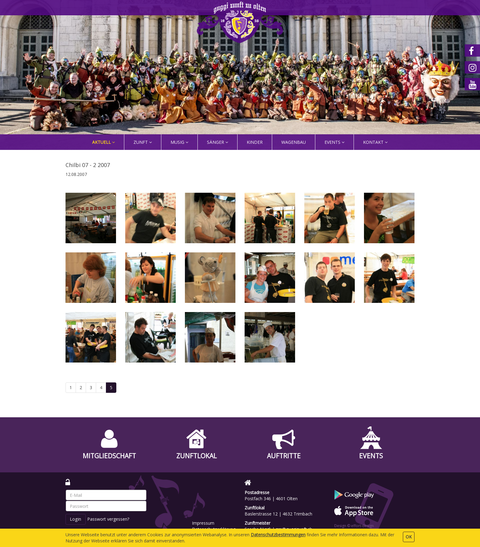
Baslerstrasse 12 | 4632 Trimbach (278, 514)
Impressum (203, 523)
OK (409, 537)
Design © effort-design (354, 525)
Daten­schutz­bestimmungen (278, 535)
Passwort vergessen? (108, 519)
